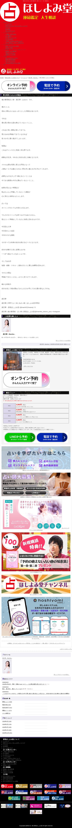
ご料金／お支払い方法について (13, 41)
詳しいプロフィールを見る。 (62, 674)
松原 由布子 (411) (7, 707)
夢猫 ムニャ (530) (7, 702)
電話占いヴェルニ (10, 53)
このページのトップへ (66, 649)
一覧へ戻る (45, 643)
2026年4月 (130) (6, 721)
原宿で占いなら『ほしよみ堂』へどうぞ (16, 26)
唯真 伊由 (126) (6, 704)
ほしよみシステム (10, 61)
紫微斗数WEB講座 (10, 59)
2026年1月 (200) (6, 730)
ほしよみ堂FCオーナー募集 (12, 63)
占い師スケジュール (10, 37)
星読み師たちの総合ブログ (12, 78)
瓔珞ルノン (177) (7, 710)
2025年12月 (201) (7, 733)
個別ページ (67, 344)
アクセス (7, 27)
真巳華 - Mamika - (33, 78)
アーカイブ (24, 78)
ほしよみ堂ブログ (10, 31)
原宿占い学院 (9, 48)
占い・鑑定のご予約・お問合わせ (14, 42)
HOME (2, 78)
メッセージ (8, 24)
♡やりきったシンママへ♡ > (57, 643)
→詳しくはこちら (28, 366)
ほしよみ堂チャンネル (11, 58)
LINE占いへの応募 (10, 54)
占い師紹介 (8, 36)
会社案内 (7, 29)
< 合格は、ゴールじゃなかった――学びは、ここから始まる (23, 643)
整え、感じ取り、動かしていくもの (12, 689)
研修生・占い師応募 (10, 51)
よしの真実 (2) (6, 713)
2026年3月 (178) (6, 724)
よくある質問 (9, 39)
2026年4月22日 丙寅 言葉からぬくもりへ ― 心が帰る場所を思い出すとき (23, 684)
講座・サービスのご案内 (12, 46)
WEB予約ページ (39, 429)
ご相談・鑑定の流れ (10, 34)
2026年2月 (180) (6, 727)
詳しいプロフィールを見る (63, 340)
